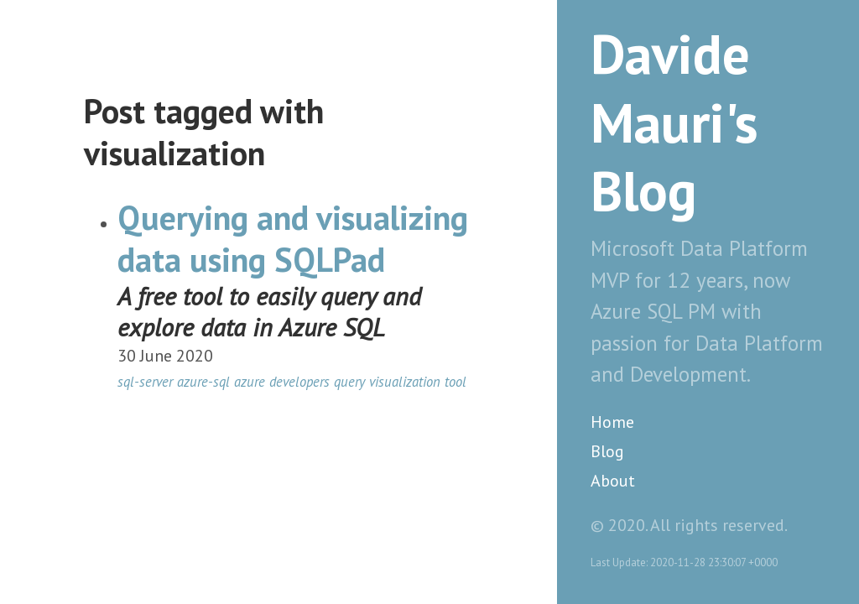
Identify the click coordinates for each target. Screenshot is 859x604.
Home (612, 422)
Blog (607, 451)
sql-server (145, 381)
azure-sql (203, 381)
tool (455, 381)
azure (249, 381)
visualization (404, 381)
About (613, 481)
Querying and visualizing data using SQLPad (292, 238)
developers (299, 381)
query (349, 381)
